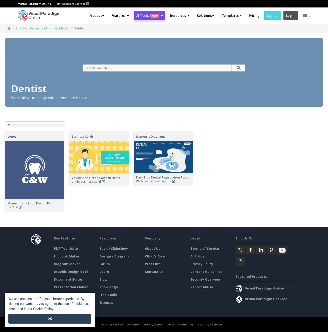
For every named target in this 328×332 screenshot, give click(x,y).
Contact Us (154, 271)
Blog (103, 279)
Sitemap (106, 302)
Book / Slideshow (113, 248)
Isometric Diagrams (150, 136)
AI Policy (197, 256)
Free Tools (108, 295)
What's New (155, 256)
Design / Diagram (114, 256)
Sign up (273, 15)
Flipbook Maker (67, 256)
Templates (60, 28)
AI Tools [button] (149, 15)
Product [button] (96, 15)
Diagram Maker (67, 264)
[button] (120, 15)
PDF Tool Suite (66, 248)
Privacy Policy (201, 264)
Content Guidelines (206, 271)
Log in (290, 15)
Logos (11, 136)
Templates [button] (231, 15)
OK (50, 318)
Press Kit (152, 264)
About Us (152, 248)
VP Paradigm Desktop (72, 3)
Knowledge (108, 287)
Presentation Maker (71, 287)
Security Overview (205, 279)
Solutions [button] (205, 15)
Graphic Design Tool (31, 28)
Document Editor (68, 279)
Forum (104, 264)
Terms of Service (204, 248)
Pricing (254, 15)
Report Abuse (201, 287)
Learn (104, 271)
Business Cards (83, 136)
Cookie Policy (43, 309)
